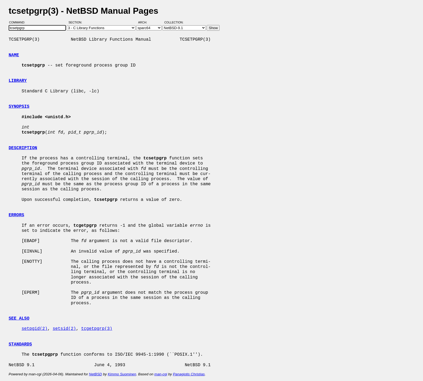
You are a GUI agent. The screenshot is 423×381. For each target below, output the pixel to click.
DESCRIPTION (23, 148)
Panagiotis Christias (189, 374)
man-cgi (160, 374)
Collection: (173, 22)
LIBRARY (18, 81)
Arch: (145, 22)
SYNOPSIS (19, 107)
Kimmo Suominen (122, 374)
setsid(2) (64, 329)
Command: (18, 22)
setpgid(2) (34, 329)
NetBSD (95, 374)
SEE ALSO (19, 318)
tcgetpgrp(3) (96, 329)
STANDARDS (20, 344)
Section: (76, 22)
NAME (14, 55)
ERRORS (16, 215)
